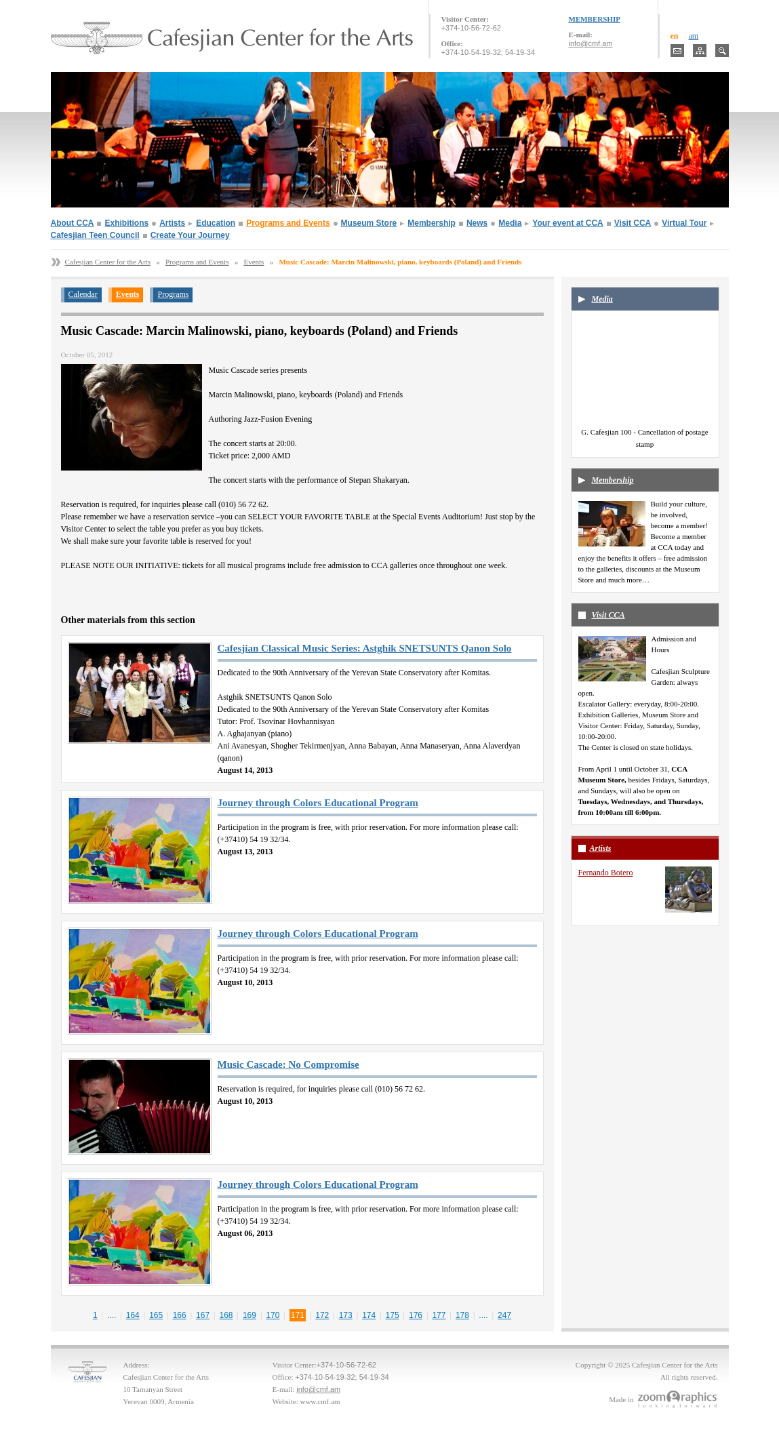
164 (133, 1315)
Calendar (83, 294)
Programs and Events (287, 223)
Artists (172, 223)
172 (322, 1315)
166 (179, 1315)
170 (272, 1315)
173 (346, 1315)
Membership (431, 223)
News (476, 223)
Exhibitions (126, 223)
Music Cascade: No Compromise (288, 1064)
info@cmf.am (591, 43)
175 (392, 1315)
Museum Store (369, 223)
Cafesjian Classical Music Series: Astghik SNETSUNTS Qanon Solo (365, 648)
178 (462, 1315)
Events (253, 262)
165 (156, 1315)
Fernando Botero (605, 872)
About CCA (72, 223)
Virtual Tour (684, 223)
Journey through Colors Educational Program (318, 802)
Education (215, 223)
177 (438, 1315)
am (694, 36)
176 (415, 1315)
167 (202, 1315)
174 (369, 1315)
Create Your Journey (190, 235)
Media (509, 223)
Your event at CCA (567, 223)
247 (504, 1315)
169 (249, 1315)
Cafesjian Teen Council (95, 235)
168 (226, 1315)
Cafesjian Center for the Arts (108, 262)
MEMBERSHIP (594, 19)
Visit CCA (632, 223)
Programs (172, 294)
